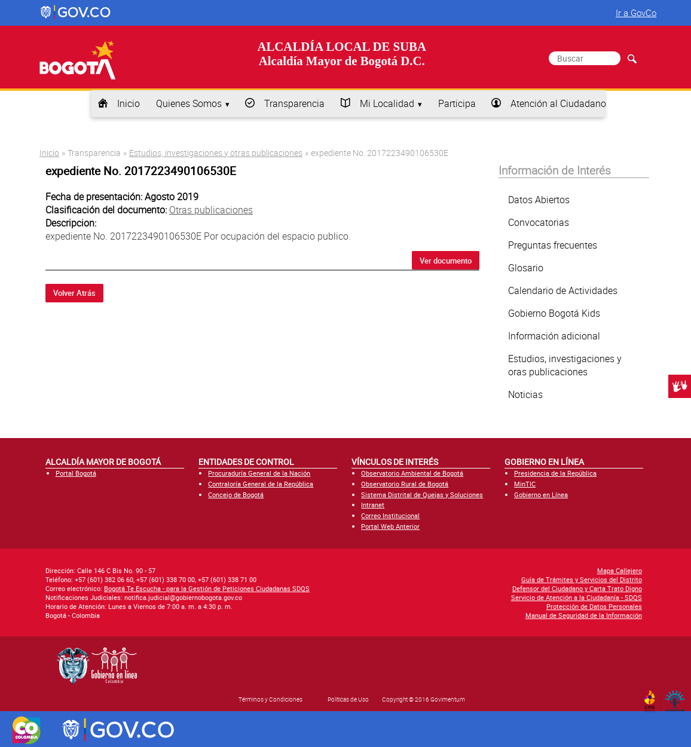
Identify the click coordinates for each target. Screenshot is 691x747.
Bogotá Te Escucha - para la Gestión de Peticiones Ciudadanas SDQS (207, 588)
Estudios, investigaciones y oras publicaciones (565, 365)
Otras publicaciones (211, 209)
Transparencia (294, 103)
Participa (457, 103)
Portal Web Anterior (390, 526)
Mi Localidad (387, 103)
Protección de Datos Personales (594, 606)
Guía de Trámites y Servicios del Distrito (581, 579)
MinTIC (525, 483)
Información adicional (554, 335)
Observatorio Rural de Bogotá (404, 483)
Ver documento (446, 260)
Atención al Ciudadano (558, 103)
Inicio (128, 103)
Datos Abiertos (539, 199)
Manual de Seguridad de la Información (583, 615)
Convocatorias (538, 222)
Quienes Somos (189, 103)
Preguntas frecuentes (552, 245)
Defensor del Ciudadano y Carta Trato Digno (577, 588)
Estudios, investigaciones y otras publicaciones (215, 152)
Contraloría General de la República (260, 483)
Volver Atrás (74, 292)
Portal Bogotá (76, 473)
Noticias (525, 394)
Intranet (372, 504)
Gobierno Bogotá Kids (554, 313)
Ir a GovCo (636, 13)
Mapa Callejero (619, 570)
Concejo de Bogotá (236, 494)
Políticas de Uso (348, 699)
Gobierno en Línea (541, 494)
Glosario (525, 267)
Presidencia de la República (555, 473)
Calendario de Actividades (562, 290)
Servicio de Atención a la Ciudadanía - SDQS (576, 597)
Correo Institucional (390, 515)
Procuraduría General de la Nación (259, 473)
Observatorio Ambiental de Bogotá (412, 473)
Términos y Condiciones (270, 699)
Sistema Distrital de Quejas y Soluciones (422, 494)
